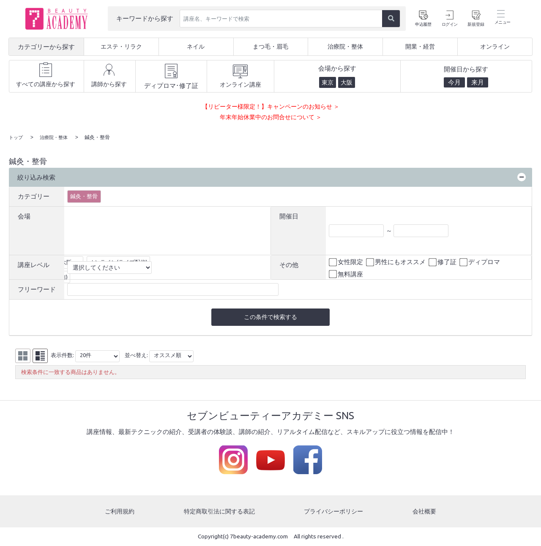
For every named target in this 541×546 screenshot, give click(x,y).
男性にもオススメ (396, 262)
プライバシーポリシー (334, 512)
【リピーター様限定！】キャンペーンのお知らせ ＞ (270, 106)
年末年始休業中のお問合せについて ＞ (270, 116)
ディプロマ (480, 262)
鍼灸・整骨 (84, 196)
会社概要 (425, 512)
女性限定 (346, 262)
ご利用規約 (119, 512)
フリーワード (37, 288)
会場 (24, 215)
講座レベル (33, 264)
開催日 (288, 215)
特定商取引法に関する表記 (219, 512)
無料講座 (346, 274)
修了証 (443, 262)
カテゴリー (33, 195)
